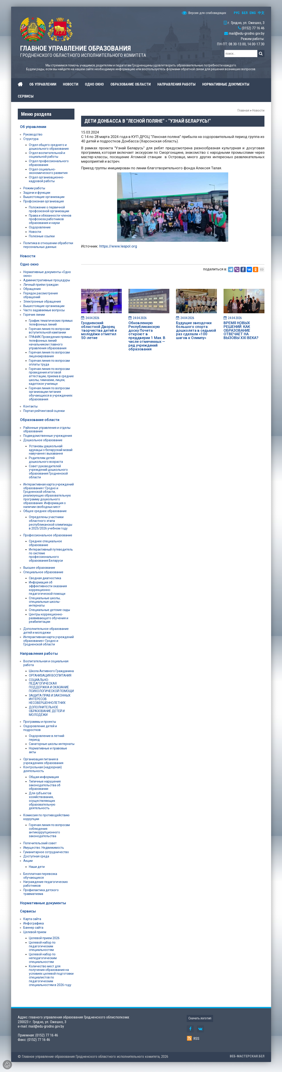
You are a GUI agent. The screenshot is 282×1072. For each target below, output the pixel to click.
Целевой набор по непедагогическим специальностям (43, 958)
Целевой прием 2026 (44, 938)
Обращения (32, 289)
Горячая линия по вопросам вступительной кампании (49, 330)
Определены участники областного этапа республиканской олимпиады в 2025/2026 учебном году (50, 522)
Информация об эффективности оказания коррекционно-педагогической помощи (48, 588)
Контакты (30, 406)
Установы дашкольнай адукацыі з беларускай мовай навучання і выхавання (50, 449)
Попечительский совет (40, 843)
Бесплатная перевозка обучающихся (40, 875)
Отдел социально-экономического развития (48, 171)
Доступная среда (36, 856)
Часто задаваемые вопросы (44, 310)
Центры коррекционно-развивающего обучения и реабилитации (48, 618)
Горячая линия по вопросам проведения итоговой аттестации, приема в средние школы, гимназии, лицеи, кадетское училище (51, 376)
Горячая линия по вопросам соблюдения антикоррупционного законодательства (49, 830)
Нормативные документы (43, 903)
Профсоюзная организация (43, 201)
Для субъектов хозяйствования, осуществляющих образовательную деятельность (42, 800)
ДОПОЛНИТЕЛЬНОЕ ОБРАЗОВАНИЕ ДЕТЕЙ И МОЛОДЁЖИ (47, 711)
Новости (258, 110)
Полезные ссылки (42, 236)
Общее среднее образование (45, 511)
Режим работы (34, 188)
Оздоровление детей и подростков (40, 728)
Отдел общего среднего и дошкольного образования (49, 146)
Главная (243, 110)
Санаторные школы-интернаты (51, 744)
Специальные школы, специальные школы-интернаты (44, 601)
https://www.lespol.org (118, 246)
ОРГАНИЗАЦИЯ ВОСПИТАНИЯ (50, 675)
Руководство (32, 134)
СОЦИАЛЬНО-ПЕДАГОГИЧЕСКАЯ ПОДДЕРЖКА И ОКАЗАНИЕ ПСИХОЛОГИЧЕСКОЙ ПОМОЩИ (51, 685)
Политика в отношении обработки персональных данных (48, 245)
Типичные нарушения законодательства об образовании (45, 785)
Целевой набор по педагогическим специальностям (42, 946)
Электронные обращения (42, 301)
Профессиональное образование (47, 535)
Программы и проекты (39, 721)
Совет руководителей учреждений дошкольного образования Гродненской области (48, 471)
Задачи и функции (36, 192)
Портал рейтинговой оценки (44, 411)
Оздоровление (40, 227)
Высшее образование (39, 567)
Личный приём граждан (40, 284)
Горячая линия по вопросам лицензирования (49, 354)
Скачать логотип (199, 1018)
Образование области (39, 419)
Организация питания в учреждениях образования (43, 761)
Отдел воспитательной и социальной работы (47, 154)
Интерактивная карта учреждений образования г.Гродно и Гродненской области (48, 640)
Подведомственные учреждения (47, 435)
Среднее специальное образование (45, 543)
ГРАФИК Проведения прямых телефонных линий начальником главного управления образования (50, 342)
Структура (30, 139)
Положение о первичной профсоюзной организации (49, 209)
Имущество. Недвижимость (43, 847)
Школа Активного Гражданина (51, 671)
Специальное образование (43, 572)
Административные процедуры (46, 280)
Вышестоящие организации (43, 197)
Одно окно (29, 264)
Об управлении (33, 126)
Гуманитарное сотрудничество (46, 852)
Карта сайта (32, 919)
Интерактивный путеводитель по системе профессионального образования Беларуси (51, 555)
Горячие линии (34, 314)
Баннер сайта (33, 927)
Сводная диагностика (45, 578)
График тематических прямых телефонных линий (51, 322)
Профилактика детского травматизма (41, 892)
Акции (28, 860)
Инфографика (33, 923)
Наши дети (37, 866)
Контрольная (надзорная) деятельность (42, 769)
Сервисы (28, 911)
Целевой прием (34, 932)
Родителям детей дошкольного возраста (46, 459)
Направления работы (39, 653)
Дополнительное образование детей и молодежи (46, 630)
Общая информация (44, 777)
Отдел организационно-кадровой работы (46, 179)
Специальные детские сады (49, 610)
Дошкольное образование (42, 440)
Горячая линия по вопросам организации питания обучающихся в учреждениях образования (50, 393)
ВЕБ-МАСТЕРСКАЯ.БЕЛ (247, 1056)
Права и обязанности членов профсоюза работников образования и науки (50, 219)
